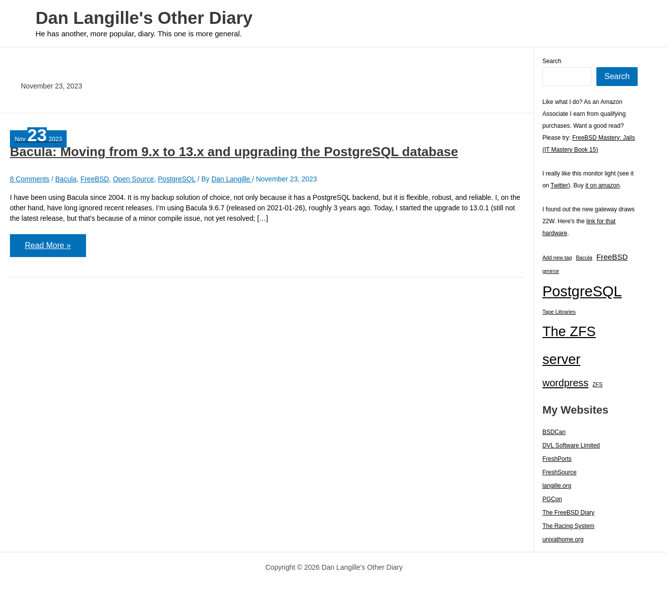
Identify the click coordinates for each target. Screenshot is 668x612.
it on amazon (602, 185)
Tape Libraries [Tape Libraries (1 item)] (558, 312)
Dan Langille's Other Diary (144, 17)
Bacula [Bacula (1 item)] (584, 258)
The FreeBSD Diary (568, 512)
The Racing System (568, 526)
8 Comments (29, 179)
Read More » (47, 249)
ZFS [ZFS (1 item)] (597, 384)
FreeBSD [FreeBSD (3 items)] (612, 257)
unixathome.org (562, 539)
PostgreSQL (176, 179)
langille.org (556, 485)
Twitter (559, 185)
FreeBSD (95, 179)
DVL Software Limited (571, 445)
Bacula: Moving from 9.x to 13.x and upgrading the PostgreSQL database (234, 151)
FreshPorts (557, 458)
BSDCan (554, 432)
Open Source (133, 179)
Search (551, 61)
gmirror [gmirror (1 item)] (550, 271)
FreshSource (559, 472)
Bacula (66, 179)
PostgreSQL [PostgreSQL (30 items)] (582, 291)
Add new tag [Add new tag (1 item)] (557, 258)
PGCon (552, 499)
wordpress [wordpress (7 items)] (565, 382)
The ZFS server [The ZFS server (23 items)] (568, 345)
